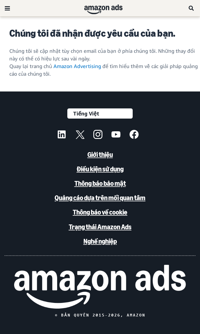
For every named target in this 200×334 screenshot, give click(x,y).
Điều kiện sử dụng (100, 169)
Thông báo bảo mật (100, 183)
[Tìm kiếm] (191, 8)
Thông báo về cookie (100, 212)
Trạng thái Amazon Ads (100, 227)
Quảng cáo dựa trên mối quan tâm (100, 198)
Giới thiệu (100, 154)
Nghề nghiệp (100, 241)
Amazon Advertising (77, 66)
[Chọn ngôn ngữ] (100, 113)
